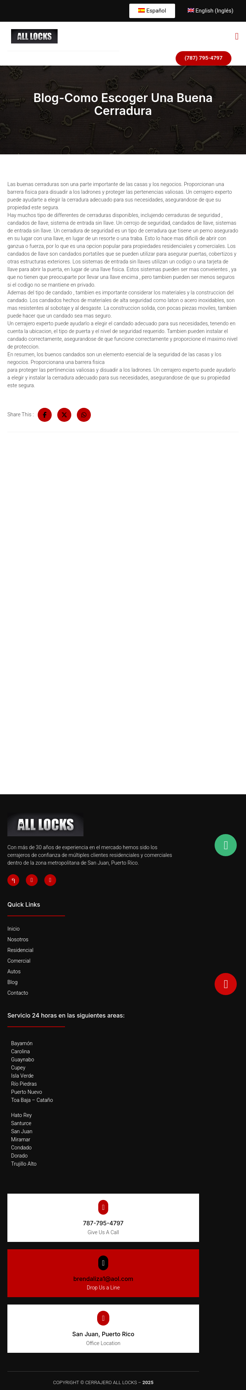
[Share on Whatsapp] (84, 415)
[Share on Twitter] (64, 415)
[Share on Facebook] (45, 415)
